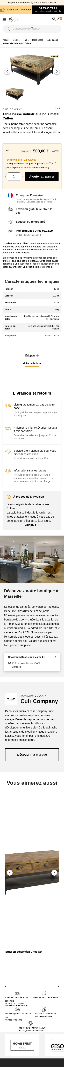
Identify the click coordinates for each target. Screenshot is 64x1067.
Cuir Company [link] (12, 109)
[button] (32, 355)
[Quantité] (14, 176)
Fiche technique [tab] (32, 363)
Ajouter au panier (41, 176)
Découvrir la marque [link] (32, 754)
